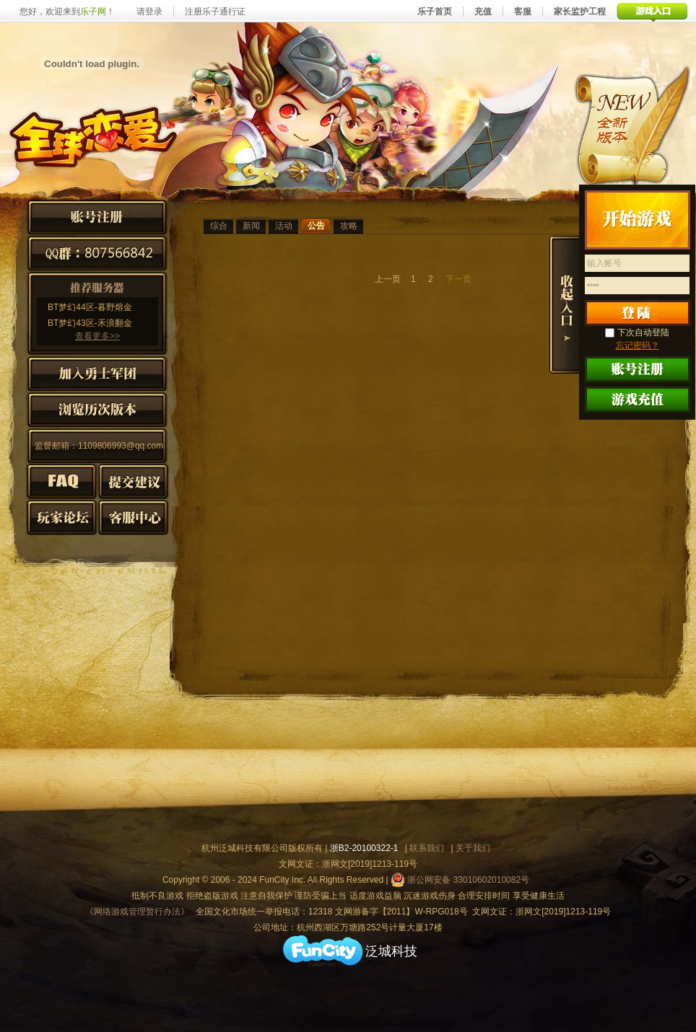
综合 (218, 226)
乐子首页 (434, 11)
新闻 (251, 226)
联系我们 (426, 848)
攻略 (348, 226)
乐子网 (93, 11)
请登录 (149, 11)
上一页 (388, 279)
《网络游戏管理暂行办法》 (137, 912)
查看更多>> (97, 336)
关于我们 (473, 848)
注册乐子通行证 (215, 11)
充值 (483, 11)
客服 (522, 11)
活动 (283, 226)
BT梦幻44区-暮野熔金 (90, 307)
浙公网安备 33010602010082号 (460, 880)
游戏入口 (652, 11)
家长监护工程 (580, 11)
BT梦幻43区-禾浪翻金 (90, 323)
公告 (316, 226)
